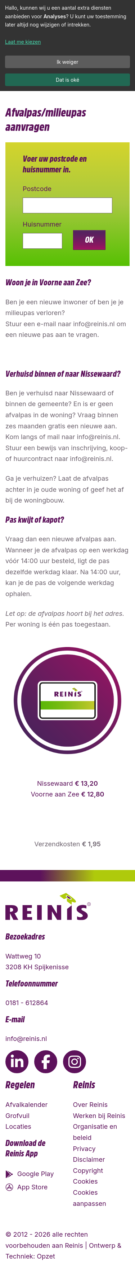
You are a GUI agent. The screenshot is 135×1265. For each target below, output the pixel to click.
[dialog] (67, 45)
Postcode (37, 188)
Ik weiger (67, 62)
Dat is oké (67, 80)
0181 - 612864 (26, 1003)
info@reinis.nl (26, 1038)
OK (89, 240)
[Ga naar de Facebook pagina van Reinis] (45, 1061)
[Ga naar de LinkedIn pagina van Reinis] (16, 1061)
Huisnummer (42, 224)
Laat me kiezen (23, 42)
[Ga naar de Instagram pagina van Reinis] (74, 1061)
